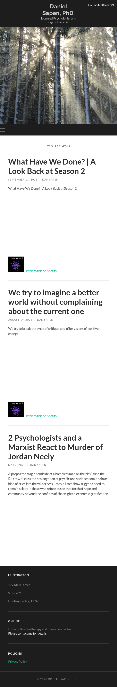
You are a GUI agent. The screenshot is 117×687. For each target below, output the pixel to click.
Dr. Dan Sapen (59, 679)
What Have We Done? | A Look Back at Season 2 (52, 166)
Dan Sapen (50, 179)
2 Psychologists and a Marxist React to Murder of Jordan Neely (55, 447)
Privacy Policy (17, 661)
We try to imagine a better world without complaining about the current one (55, 302)
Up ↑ (76, 679)
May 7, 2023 (16, 465)
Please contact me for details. (27, 633)
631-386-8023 (104, 5)
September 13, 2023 (23, 179)
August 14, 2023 (20, 319)
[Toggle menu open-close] (3, 129)
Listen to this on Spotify (40, 271)
